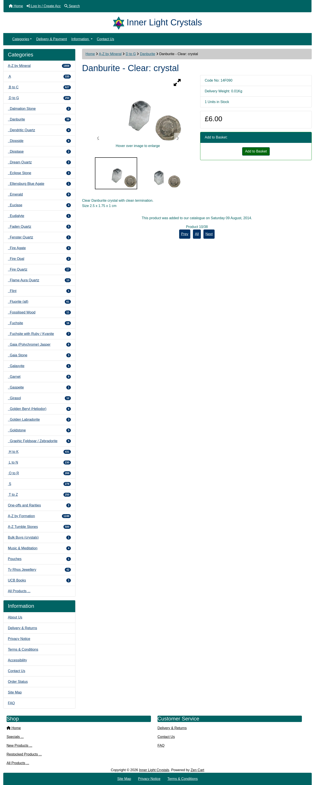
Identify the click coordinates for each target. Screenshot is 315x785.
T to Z (39, 495)
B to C (39, 87)
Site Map (15, 692)
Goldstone (39, 430)
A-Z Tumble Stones (39, 527)
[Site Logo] (120, 22)
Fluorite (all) (39, 302)
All (197, 234)
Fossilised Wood (39, 312)
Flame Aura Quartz (39, 280)
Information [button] (80, 39)
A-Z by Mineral (110, 54)
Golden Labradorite (39, 420)
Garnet (39, 377)
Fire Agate (39, 248)
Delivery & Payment (51, 39)
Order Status (18, 681)
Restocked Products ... (24, 754)
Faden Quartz (39, 227)
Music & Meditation (39, 548)
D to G (131, 54)
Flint (39, 291)
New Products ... (19, 745)
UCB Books (39, 580)
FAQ (11, 703)
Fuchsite (39, 323)
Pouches (39, 559)
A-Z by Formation (39, 516)
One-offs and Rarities (39, 505)
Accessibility (17, 660)
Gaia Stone (39, 355)
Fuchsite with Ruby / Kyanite (39, 334)
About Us (15, 617)
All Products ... (19, 591)
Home (90, 54)
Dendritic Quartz (39, 130)
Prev (184, 234)
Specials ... (15, 737)
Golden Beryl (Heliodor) (39, 409)
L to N (39, 462)
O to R (39, 473)
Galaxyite (39, 366)
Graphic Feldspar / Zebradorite (39, 441)
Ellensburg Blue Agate (39, 184)
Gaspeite (39, 387)
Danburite (147, 54)
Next (209, 234)
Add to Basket (256, 151)
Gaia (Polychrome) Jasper (39, 345)
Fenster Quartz (39, 237)
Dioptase (39, 152)
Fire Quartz (39, 270)
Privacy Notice (19, 639)
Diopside (39, 141)
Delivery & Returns (22, 628)
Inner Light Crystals (154, 770)
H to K (39, 452)
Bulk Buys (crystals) (39, 538)
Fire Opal (39, 259)
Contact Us (105, 39)
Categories (20, 39)
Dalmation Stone (39, 109)
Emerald (39, 194)
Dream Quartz (39, 162)
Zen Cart (197, 770)
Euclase (39, 205)
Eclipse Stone (39, 173)
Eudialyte (39, 216)
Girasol (39, 398)
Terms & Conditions (23, 649)
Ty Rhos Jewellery (39, 570)
